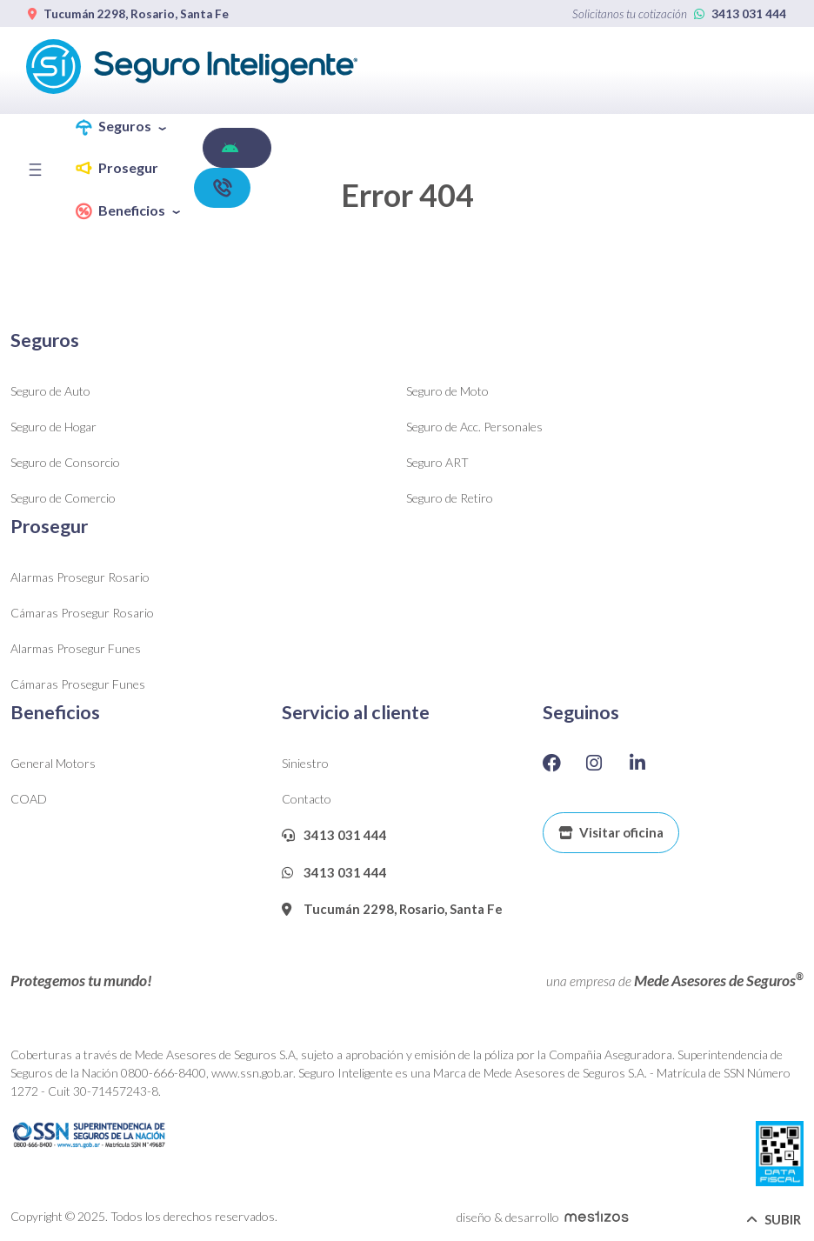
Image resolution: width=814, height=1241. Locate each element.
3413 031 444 (740, 14)
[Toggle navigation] (40, 170)
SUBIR (773, 1219)
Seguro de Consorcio (65, 462)
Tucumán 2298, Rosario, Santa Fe (128, 14)
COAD (28, 798)
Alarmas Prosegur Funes (75, 648)
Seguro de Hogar (53, 426)
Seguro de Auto (50, 391)
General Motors (53, 763)
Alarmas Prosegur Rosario (80, 577)
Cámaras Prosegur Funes (77, 684)
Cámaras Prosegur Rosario (82, 612)
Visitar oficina (611, 832)
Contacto (306, 798)
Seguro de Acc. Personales (474, 426)
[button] (128, 127)
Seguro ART (437, 462)
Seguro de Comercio (63, 497)
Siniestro (305, 763)
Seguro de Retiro (449, 497)
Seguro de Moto (447, 391)
